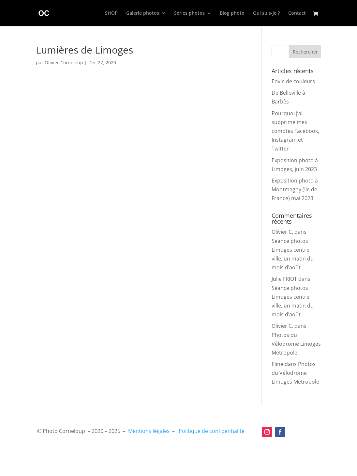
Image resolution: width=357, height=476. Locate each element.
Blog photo (232, 13)
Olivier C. (282, 231)
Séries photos (189, 13)
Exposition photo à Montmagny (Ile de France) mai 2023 (295, 189)
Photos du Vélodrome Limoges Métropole (296, 343)
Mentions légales (149, 431)
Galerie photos (142, 13)
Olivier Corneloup (64, 62)
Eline (277, 364)
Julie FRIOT (284, 278)
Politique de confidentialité (212, 431)
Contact (297, 13)
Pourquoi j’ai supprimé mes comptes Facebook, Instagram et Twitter (295, 131)
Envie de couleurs (293, 81)
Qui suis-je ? (266, 13)
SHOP (111, 13)
